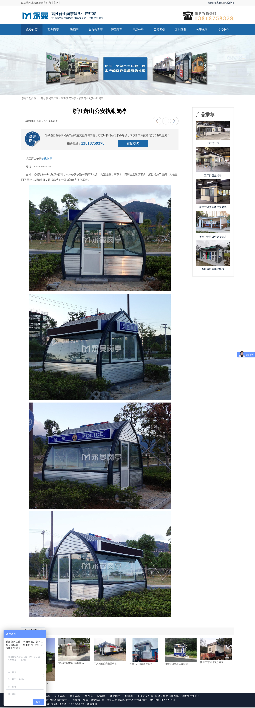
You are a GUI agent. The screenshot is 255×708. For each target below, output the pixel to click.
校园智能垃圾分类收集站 (212, 236)
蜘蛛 (210, 2)
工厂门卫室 (213, 143)
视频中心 (223, 29)
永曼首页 (32, 29)
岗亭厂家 (148, 696)
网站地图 (218, 2)
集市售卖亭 (96, 29)
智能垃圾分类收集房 (213, 269)
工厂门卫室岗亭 (213, 175)
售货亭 (89, 696)
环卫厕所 (117, 29)
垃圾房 (129, 696)
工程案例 (159, 29)
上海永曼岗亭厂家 (48, 98)
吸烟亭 (74, 29)
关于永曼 (202, 29)
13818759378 (93, 143)
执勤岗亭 (47, 159)
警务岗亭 (53, 29)
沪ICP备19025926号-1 (162, 700)
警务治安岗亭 (68, 98)
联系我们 (229, 2)
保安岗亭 (75, 696)
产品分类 (138, 29)
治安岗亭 (60, 696)
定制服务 (180, 29)
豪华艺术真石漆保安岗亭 (212, 207)
